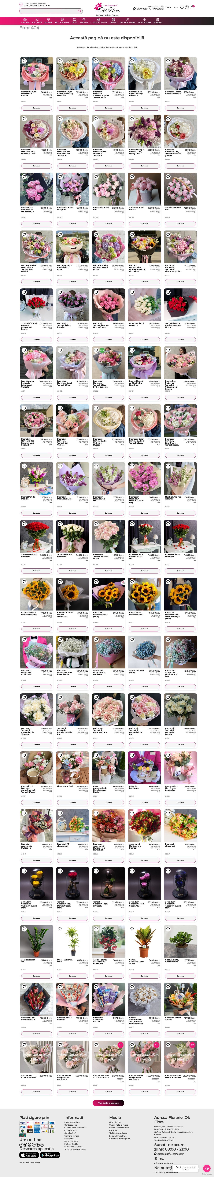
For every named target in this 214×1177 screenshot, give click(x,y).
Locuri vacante (71, 1141)
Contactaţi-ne (70, 1125)
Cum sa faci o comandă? (75, 1127)
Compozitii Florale (99, 22)
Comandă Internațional (119, 1138)
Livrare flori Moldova (73, 1147)
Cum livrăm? (70, 1133)
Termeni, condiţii (71, 1136)
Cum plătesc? (70, 1130)
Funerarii (158, 22)
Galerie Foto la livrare (118, 1125)
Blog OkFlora (115, 1122)
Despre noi (69, 1138)
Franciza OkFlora (72, 1122)
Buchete (48, 22)
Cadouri (113, 22)
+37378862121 (140, 8)
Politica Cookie (71, 1144)
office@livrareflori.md (163, 1163)
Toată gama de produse (74, 1149)
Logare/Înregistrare (117, 1136)
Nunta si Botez (144, 22)
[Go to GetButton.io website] (207, 1174)
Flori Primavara (62, 22)
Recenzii (113, 1130)
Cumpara (36, 108)
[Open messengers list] (207, 1168)
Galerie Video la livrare (119, 1127)
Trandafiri (25, 22)
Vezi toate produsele (108, 1103)
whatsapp (159, 1172)
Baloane (84, 22)
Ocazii (74, 22)
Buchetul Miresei (127, 22)
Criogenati (37, 22)
